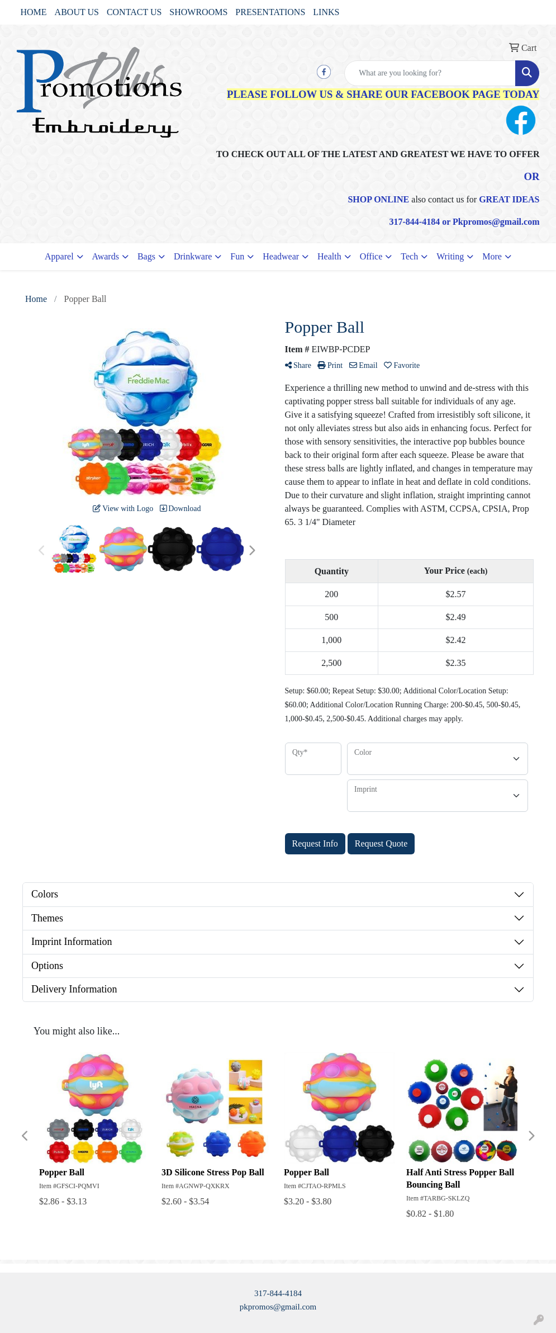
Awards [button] (105, 256)
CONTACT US (134, 12)
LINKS (326, 12)
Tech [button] (409, 256)
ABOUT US (77, 12)
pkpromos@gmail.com (278, 1306)
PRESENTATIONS (270, 12)
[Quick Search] (430, 73)
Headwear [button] (281, 256)
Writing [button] (450, 256)
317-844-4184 (278, 1293)
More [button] (492, 256)
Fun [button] (237, 256)
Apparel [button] (59, 256)
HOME (34, 12)
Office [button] (371, 256)
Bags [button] (146, 256)
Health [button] (329, 256)
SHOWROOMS (198, 12)
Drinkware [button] (193, 256)
